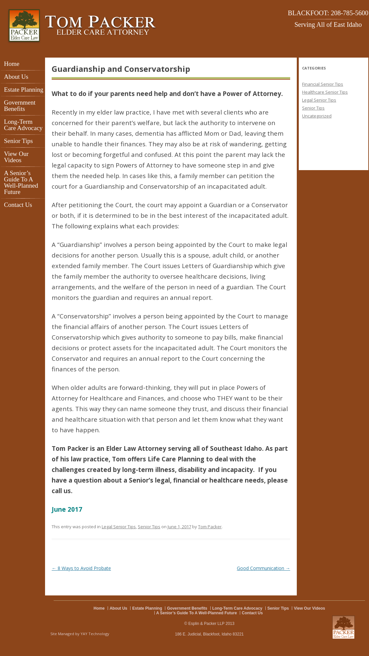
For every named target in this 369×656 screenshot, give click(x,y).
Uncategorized (317, 116)
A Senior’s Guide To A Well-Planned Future (21, 182)
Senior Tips (18, 140)
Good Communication (263, 568)
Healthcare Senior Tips (325, 92)
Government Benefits (19, 105)
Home (11, 63)
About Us (16, 76)
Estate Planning (23, 89)
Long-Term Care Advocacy (23, 124)
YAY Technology (94, 633)
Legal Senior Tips (119, 527)
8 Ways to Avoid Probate (81, 568)
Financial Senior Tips (322, 84)
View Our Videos (16, 157)
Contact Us (18, 204)
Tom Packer (210, 527)
